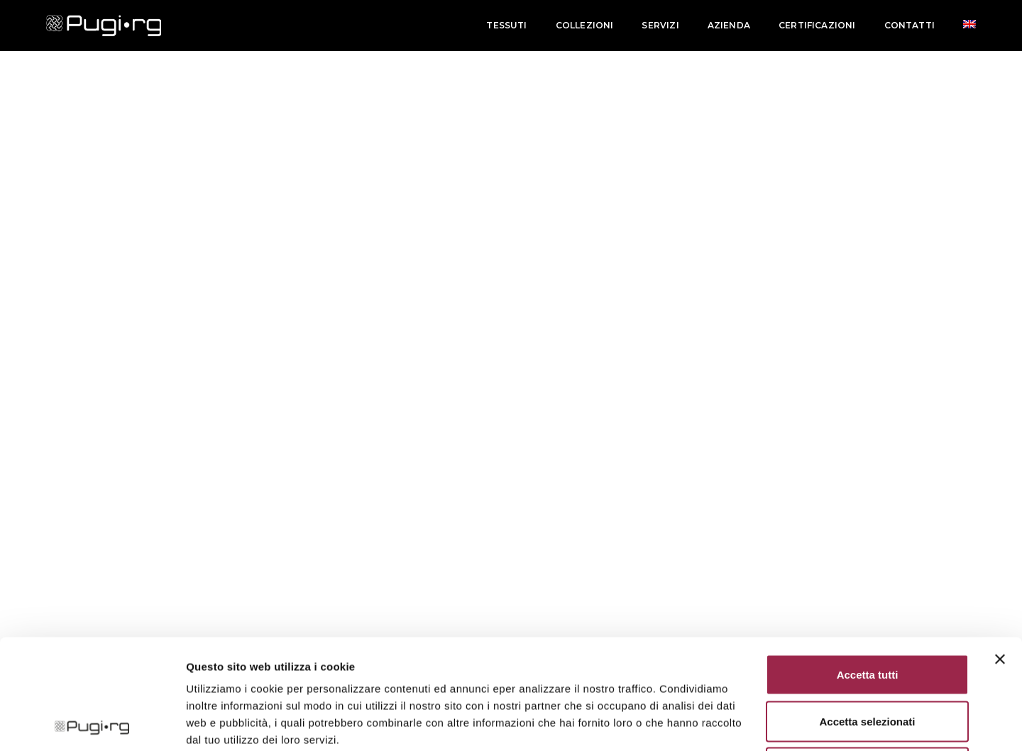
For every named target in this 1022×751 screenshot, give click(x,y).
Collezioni (585, 25)
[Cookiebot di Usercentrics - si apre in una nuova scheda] (92, 723)
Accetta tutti (868, 565)
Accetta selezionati (867, 611)
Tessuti (506, 25)
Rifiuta (867, 658)
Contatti (909, 25)
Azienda (729, 25)
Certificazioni (817, 25)
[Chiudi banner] (1000, 549)
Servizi (660, 25)
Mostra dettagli (746, 723)
